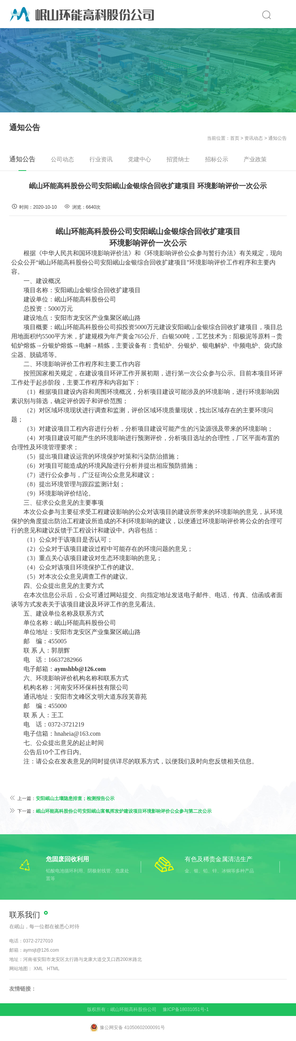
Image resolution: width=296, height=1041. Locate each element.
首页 (234, 138)
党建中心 (139, 159)
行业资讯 (101, 159)
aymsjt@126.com (41, 950)
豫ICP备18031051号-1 (186, 1009)
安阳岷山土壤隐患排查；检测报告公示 (75, 798)
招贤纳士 (178, 159)
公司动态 (62, 159)
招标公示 (216, 159)
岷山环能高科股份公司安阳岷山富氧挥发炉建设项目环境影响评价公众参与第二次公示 (124, 811)
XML (38, 968)
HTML (53, 968)
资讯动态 (253, 138)
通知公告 (277, 138)
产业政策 (255, 159)
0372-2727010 (38, 941)
